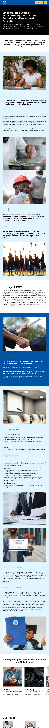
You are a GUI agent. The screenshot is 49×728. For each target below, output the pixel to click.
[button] (45, 2)
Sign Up (39, 2)
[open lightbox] (12, 681)
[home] (4, 3)
